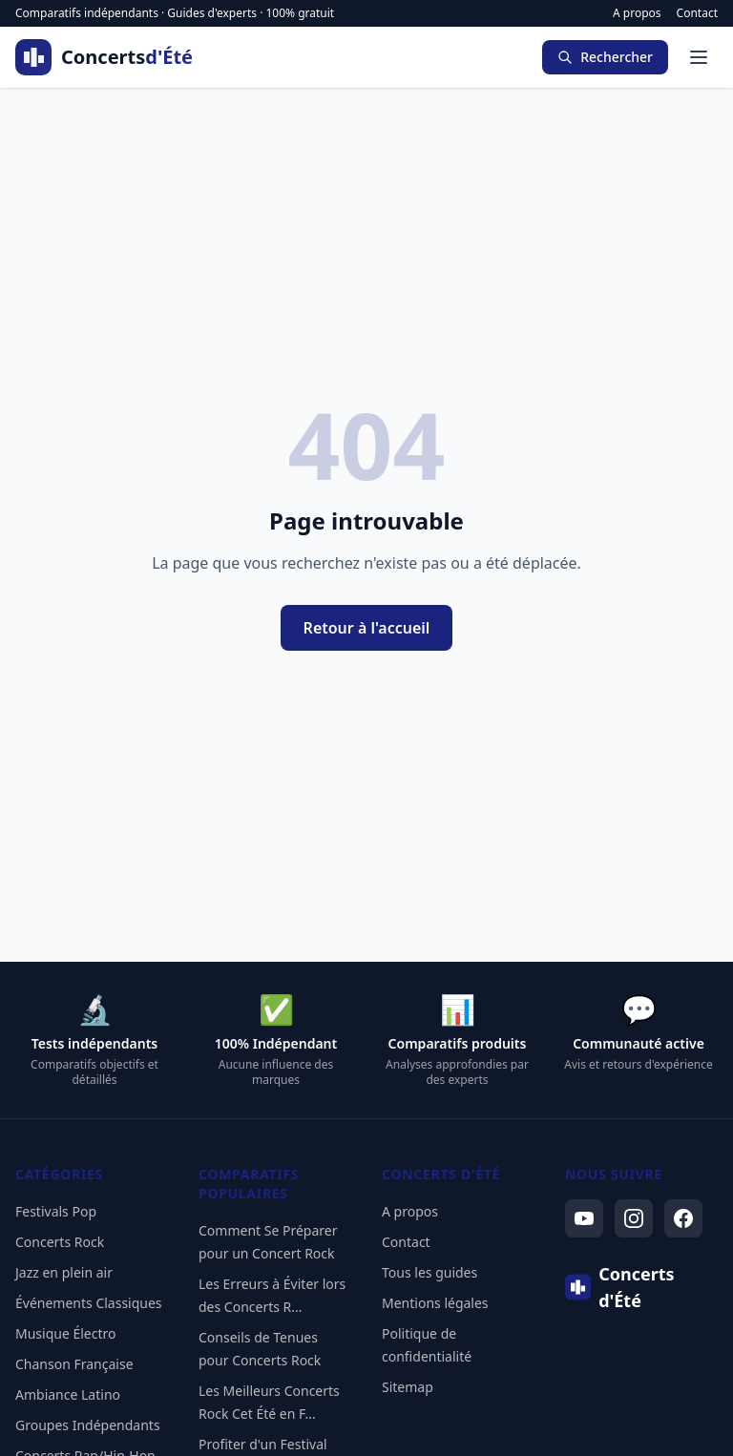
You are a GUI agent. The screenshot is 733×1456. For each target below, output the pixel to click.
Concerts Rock (59, 1242)
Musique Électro (65, 1333)
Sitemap (407, 1387)
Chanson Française (74, 1364)
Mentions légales (435, 1303)
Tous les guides (429, 1272)
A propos (637, 13)
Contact (697, 13)
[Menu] (699, 57)
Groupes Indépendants (87, 1425)
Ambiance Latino (67, 1394)
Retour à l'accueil (367, 627)
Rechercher (605, 57)
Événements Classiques (88, 1303)
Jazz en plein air (64, 1272)
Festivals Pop (55, 1211)
